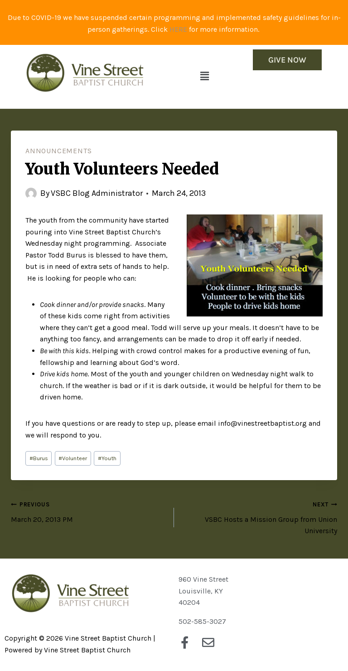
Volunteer (72, 458)
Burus (38, 458)
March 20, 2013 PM (89, 511)
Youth (107, 458)
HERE (178, 29)
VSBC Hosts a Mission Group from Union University (259, 516)
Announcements (58, 150)
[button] (204, 76)
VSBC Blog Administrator (97, 193)
